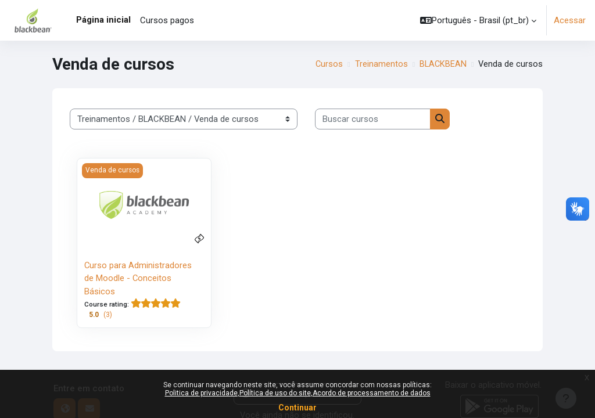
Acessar (570, 20)
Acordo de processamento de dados (372, 393)
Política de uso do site (275, 393)
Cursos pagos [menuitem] (167, 20)
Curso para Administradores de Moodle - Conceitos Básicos (138, 278)
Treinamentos (380, 64)
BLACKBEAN (443, 64)
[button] (478, 20)
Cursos (328, 64)
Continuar (297, 407)
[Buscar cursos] (373, 119)
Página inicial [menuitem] (103, 20)
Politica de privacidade (201, 393)
